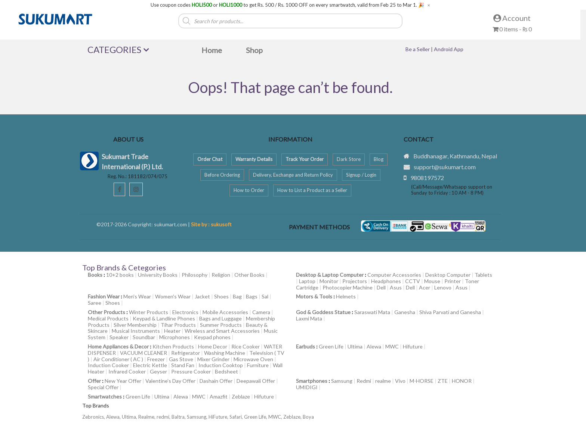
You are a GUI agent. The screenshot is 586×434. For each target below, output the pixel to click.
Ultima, (130, 417)
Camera (261, 312)
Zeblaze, (293, 417)
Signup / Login (361, 175)
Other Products (106, 312)
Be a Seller (418, 49)
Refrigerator (185, 353)
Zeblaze (241, 396)
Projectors (354, 281)
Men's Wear (137, 296)
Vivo (400, 381)
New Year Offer (123, 381)
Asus (396, 287)
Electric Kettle (150, 365)
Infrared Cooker (127, 371)
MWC (392, 346)
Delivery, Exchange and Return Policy (293, 175)
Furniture (258, 365)
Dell (381, 287)
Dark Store (349, 159)
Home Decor (212, 346)
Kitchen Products (173, 346)
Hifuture (413, 346)
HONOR (462, 381)
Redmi (364, 381)
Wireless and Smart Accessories (222, 331)
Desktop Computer (448, 275)
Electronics (185, 312)
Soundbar (144, 337)
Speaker (119, 337)
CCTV (412, 281)
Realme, (147, 417)
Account (512, 17)
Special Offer (103, 387)
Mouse (432, 281)
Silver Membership (135, 325)
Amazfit (219, 396)
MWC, (275, 417)
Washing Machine (224, 353)
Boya (308, 417)
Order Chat (209, 159)
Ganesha (404, 312)
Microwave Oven (253, 359)
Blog (378, 159)
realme (383, 381)
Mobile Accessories (225, 312)
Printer (452, 281)
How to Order (249, 190)
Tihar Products (178, 325)
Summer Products (221, 325)
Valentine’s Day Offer (170, 381)
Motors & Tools (314, 296)
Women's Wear (173, 296)
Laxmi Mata (309, 318)
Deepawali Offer (256, 381)
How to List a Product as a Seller (312, 190)
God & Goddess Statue (323, 312)
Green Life (331, 346)
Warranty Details (253, 159)
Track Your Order (305, 159)
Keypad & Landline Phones (164, 318)
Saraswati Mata (372, 312)
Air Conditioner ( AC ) (118, 359)
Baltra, (179, 417)
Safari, (236, 417)
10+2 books (120, 275)
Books (95, 275)
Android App (448, 49)
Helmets (346, 296)
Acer (424, 287)
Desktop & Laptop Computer (330, 275)
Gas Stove (181, 359)
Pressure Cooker (191, 371)
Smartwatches (105, 396)
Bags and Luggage (220, 318)
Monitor (329, 281)
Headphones (386, 281)
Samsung (341, 381)
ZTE (443, 381)
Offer (94, 381)
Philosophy (194, 275)
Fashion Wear (104, 296)
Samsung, (198, 417)
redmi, (164, 417)
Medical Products (108, 318)
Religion (221, 275)
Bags (251, 296)
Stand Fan (182, 365)
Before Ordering (222, 175)
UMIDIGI (307, 387)
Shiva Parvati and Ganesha (450, 312)
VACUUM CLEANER (143, 353)
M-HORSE (422, 381)
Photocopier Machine (348, 287)
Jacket (202, 296)
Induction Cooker (108, 365)
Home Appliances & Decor (118, 346)
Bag (237, 296)
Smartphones (311, 381)
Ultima (355, 346)
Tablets (483, 275)
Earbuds (305, 346)
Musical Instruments (136, 331)
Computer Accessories (394, 275)
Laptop (307, 281)
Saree (94, 303)
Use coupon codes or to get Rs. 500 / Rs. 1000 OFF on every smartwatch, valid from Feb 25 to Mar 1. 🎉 (287, 5)
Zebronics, (93, 417)
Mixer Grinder (213, 359)
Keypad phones (212, 337)
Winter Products (148, 312)
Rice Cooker (245, 346)
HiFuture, (219, 417)
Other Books (249, 275)
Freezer (156, 359)
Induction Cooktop (220, 365)
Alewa (374, 346)
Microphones (174, 337)
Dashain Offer (216, 381)
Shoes (221, 296)
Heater (172, 331)
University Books (158, 275)
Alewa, (114, 417)
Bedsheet (226, 371)
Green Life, (256, 417)
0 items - (512, 28)
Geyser (158, 371)
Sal (265, 296)
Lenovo (442, 287)
